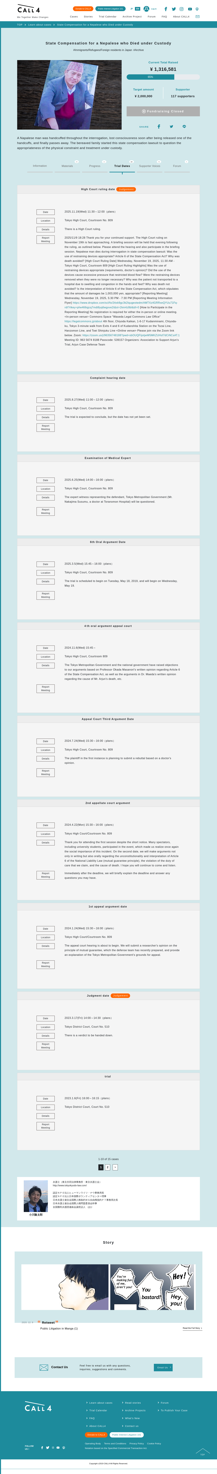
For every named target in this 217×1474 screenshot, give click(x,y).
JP (131, 8)
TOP (20, 24)
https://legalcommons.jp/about (84, 322)
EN (137, 8)
